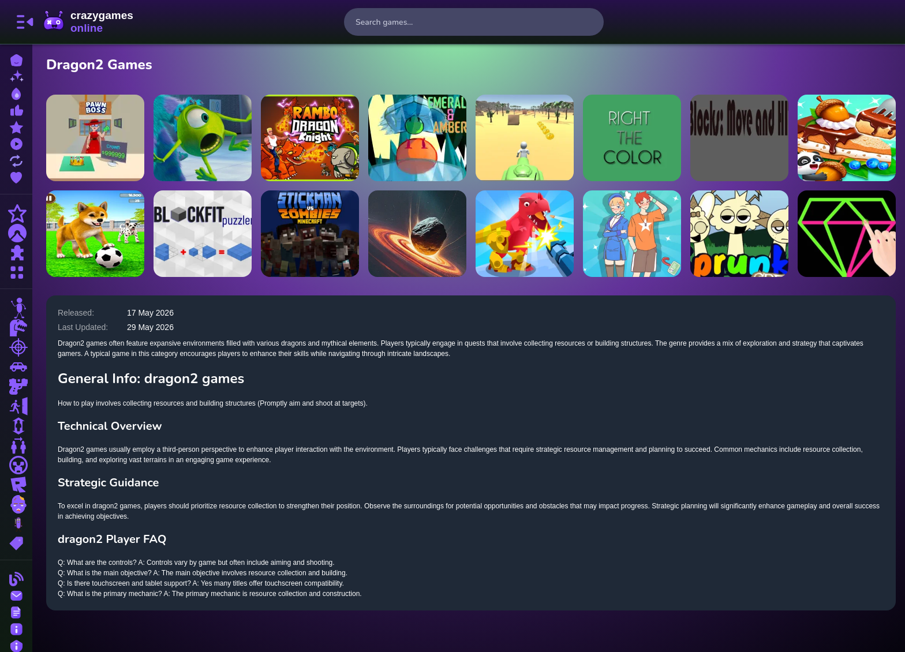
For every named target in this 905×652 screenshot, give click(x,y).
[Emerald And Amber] (417, 138)
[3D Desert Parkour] (525, 138)
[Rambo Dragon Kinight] (310, 138)
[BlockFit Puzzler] (203, 233)
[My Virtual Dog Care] (95, 233)
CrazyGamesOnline (88, 22)
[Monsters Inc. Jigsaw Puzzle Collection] (203, 138)
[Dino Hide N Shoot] (525, 233)
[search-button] (590, 22)
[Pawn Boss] (95, 138)
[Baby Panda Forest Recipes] (847, 138)
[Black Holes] (417, 233)
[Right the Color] (632, 138)
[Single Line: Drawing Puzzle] (847, 233)
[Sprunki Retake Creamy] (739, 233)
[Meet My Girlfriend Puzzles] (632, 233)
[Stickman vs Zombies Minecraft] (310, 233)
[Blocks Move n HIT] (739, 138)
